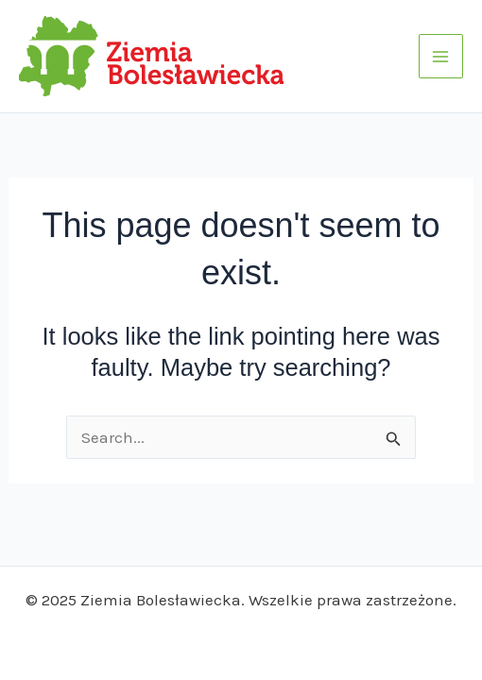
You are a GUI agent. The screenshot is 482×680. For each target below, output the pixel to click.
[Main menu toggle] (441, 56)
